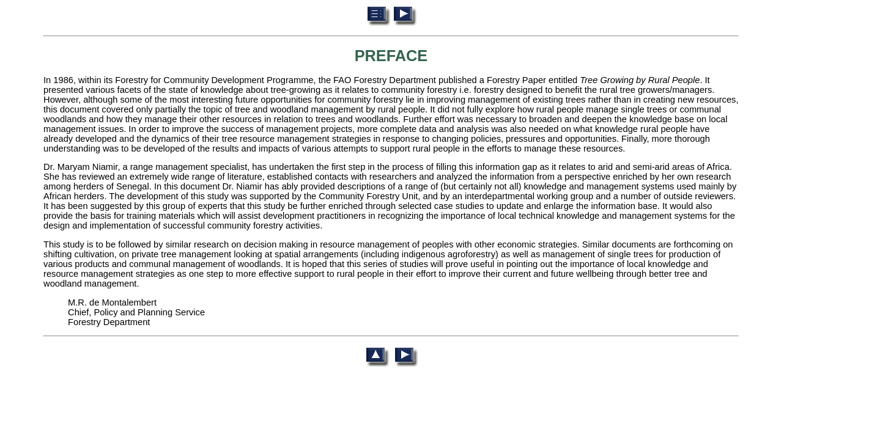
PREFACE (391, 55)
